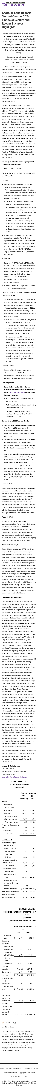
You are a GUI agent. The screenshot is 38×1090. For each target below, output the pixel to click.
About (2, 1069)
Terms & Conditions (10, 1073)
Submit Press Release (30, 1069)
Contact (24, 1076)
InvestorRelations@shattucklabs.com (14, 777)
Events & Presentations (17, 392)
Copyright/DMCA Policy (27, 1073)
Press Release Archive (13, 1069)
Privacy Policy (15, 1076)
